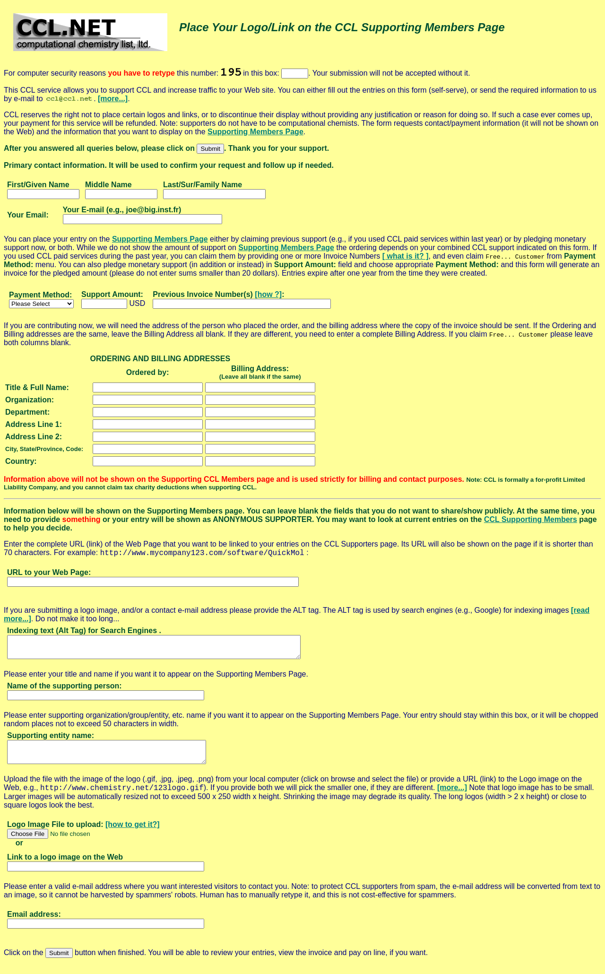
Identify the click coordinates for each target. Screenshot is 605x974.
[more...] (113, 99)
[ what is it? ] (405, 256)
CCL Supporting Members (530, 519)
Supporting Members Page (255, 132)
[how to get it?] (132, 833)
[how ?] (268, 294)
